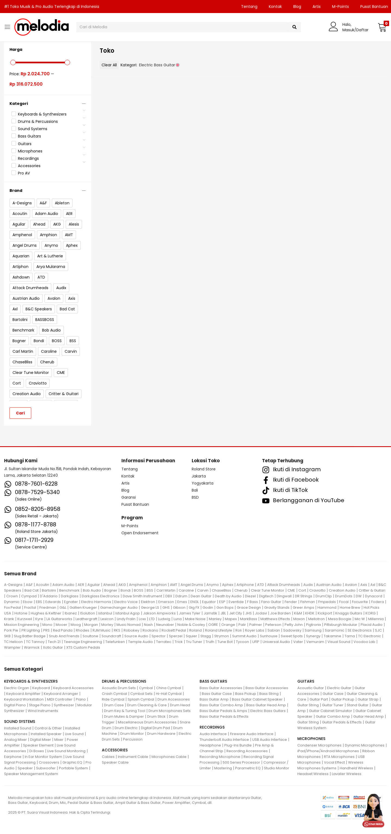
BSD (195, 497)
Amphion (159, 584)
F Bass (252, 601)
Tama (350, 636)
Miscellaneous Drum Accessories (147, 722)
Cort (302, 590)
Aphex (227, 584)
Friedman (47, 607)
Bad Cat (31, 590)
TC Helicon (13, 641)
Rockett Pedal (174, 630)
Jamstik (210, 613)
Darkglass (69, 596)
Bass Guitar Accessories (221, 688)
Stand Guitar (357, 705)
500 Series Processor (241, 762)
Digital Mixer (40, 739)
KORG (370, 613)
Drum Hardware (161, 733)
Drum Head (180, 705)
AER (81, 584)
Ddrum (181, 596)
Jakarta (199, 476)
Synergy (313, 636)
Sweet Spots (292, 636)
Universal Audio (276, 641)
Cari (20, 413)
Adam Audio (63, 584)
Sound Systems (32, 129)
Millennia (376, 618)
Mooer (61, 624)
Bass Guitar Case (217, 693)
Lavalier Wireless (346, 773)
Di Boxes (36, 751)
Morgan (91, 624)
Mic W (360, 618)
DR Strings (303, 596)
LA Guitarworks (59, 618)
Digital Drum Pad (155, 727)
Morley (107, 624)
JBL (223, 613)
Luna (178, 618)
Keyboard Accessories (73, 688)
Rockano (150, 630)
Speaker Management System (31, 773)
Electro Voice (126, 601)
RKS (117, 630)
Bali (195, 490)
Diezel (250, 596)
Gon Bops (225, 607)
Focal (344, 601)
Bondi (126, 590)
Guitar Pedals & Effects (342, 722)
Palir (242, 624)
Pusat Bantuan (135, 504)
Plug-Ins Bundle (238, 745)
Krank (9, 618)
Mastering (223, 768)
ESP (222, 601)
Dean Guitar (201, 596)
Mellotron (316, 618)
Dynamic (12, 601)
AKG (122, 584)
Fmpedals (327, 601)
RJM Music (102, 630)
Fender (291, 601)
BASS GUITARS (213, 681)
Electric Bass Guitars (268, 710)
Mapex (231, 618)
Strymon (221, 636)
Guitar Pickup (342, 699)
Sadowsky (292, 630)
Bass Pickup (245, 693)
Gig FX (194, 607)
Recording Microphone (220, 756)
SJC (378, 630)
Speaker (25, 768)
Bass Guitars (29, 136)
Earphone (12, 756)
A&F (29, 584)
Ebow (28, 601)
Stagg (205, 636)
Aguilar (93, 584)
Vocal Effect (334, 762)
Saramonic (334, 630)
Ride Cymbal (113, 699)
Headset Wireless (313, 773)
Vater (298, 641)
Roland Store (204, 469)
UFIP (255, 641)
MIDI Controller (59, 699)
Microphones (30, 151)
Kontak (275, 6)
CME (291, 590)
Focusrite (360, 601)
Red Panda (62, 630)
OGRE (213, 624)
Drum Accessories (173, 699)
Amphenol (138, 584)
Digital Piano (15, 705)
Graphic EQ (72, 762)
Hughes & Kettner (46, 613)
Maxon (299, 618)
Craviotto (317, 590)
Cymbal (146, 688)
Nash (148, 624)
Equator (209, 601)
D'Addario (49, 596)
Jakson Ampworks (159, 613)
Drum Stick (156, 716)
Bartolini (49, 590)
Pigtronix (313, 624)
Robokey (131, 630)
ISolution (87, 613)
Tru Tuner (194, 641)
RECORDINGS (212, 727)
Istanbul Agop (127, 613)
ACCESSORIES (115, 750)
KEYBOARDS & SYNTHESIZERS (31, 681)
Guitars (24, 143)
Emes (182, 601)
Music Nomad (128, 624)
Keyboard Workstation (24, 699)
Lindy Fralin (126, 618)
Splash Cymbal (141, 699)
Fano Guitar (271, 601)
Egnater (71, 601)
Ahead (109, 584)
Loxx (142, 618)
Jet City (235, 613)
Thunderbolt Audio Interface (224, 739)
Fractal (30, 607)
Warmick (32, 647)
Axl (372, 584)
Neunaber (165, 624)
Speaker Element (38, 745)
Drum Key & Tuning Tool (124, 710)
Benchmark (69, 590)
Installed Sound (17, 728)
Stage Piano (40, 705)
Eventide (236, 601)
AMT (173, 584)
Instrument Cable (133, 756)
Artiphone (245, 584)
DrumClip (324, 596)
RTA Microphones (339, 756)
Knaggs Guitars (348, 613)
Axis (363, 584)
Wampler (12, 647)
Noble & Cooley (191, 624)
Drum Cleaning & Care (147, 705)
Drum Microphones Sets (170, 710)
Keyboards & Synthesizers (42, 114)
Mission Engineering (21, 624)
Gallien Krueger (83, 607)
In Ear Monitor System (43, 756)
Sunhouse (269, 636)
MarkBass (248, 618)
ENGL (194, 601)
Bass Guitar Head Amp (266, 705)
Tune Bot (225, 641)
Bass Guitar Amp (214, 699)
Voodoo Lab (364, 641)
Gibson (179, 607)
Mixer (59, 739)
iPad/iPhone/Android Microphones (328, 751)
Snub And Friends (64, 636)
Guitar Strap (368, 699)
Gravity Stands (276, 607)
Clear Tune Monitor (267, 590)
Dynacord (373, 596)
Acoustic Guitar (310, 688)
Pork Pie (11, 630)
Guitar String (308, 705)
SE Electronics (360, 630)
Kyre (39, 618)
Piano (81, 699)
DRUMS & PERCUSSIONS (124, 681)
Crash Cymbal (114, 693)
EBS (39, 601)
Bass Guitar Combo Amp (221, 705)
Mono (47, 624)
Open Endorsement (140, 533)
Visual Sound (338, 641)
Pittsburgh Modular (340, 624)
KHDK (309, 613)
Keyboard (41, 688)
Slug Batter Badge (30, 636)
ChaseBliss (221, 590)
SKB (7, 636)
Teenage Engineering (83, 641)
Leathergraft (86, 618)
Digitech (266, 596)
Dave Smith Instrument (142, 596)
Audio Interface (213, 733)
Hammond (326, 607)
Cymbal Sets (141, 693)
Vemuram (315, 641)
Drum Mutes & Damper (124, 716)
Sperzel (175, 636)
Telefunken (115, 641)
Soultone (90, 636)
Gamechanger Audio (119, 607)
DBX (168, 596)
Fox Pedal (12, 607)
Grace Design (249, 607)
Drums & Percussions (38, 121)
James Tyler (189, 613)
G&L (62, 607)
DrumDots (343, 596)
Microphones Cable (169, 756)
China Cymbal (168, 688)
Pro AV (24, 173)
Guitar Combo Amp (333, 716)
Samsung (313, 630)
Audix (308, 584)
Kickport (325, 613)
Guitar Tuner (332, 705)
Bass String (269, 693)
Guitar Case (333, 693)
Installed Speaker (46, 733)
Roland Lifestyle (218, 630)
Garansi (128, 497)
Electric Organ (16, 688)
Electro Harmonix (96, 601)
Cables (108, 756)
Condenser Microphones (319, 745)
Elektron (148, 601)
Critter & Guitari (372, 590)
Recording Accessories (247, 751)
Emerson (166, 601)
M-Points (340, 6)
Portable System (73, 768)
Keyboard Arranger (61, 693)
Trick (179, 641)
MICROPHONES (311, 738)
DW (359, 596)
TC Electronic (369, 636)
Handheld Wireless (356, 768)
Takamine (332, 636)
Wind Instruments (43, 710)
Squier (191, 636)
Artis (317, 6)
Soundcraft (111, 636)
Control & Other (48, 728)
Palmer (255, 624)
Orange (228, 624)
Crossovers (49, 762)
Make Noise (195, 618)
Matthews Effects (275, 618)
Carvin (203, 590)
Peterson (273, 624)
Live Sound (74, 733)
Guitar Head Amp (368, 716)
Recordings (28, 158)
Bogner (110, 590)
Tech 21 (54, 641)
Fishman (307, 601)
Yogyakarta (202, 483)
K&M (298, 613)
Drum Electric (126, 727)
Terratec (163, 641)
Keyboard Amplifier (23, 693)
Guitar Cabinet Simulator (330, 710)
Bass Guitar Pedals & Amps (223, 710)
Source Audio (136, 636)
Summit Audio (244, 636)
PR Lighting (30, 630)
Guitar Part (319, 699)
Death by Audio (228, 596)
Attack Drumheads (283, 584)
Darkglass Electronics (100, 596)
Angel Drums (192, 584)
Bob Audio (92, 590)
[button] (382, 27)
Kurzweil (24, 618)
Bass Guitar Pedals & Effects (224, 716)
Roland (195, 630)
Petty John (294, 624)
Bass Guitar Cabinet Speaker (257, 699)
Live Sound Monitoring (66, 751)
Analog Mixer (15, 739)
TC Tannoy (35, 641)
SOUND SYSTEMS (19, 721)
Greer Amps (303, 607)
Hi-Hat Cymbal (169, 693)
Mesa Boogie (339, 618)
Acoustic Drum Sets (119, 688)
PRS (46, 630)
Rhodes (82, 630)
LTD (152, 618)
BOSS (138, 590)
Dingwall (284, 596)
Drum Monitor (132, 733)
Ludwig (164, 618)
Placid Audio (372, 624)
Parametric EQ (248, 768)
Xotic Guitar (53, 647)
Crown (12, 596)
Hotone (20, 613)
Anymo (212, 584)
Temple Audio (140, 641)
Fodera (377, 601)
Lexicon (106, 618)
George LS (150, 607)
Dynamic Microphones (364, 745)
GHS (166, 607)
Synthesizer (64, 705)
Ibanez (71, 613)
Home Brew (350, 607)
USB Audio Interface (269, 739)
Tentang (249, 6)
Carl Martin (165, 590)
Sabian (273, 630)
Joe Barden (280, 613)
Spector (159, 636)
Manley (215, 618)
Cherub (241, 590)
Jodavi (261, 613)
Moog (76, 624)
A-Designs (13, 584)
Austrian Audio (329, 584)
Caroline (186, 590)
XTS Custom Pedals (83, 647)
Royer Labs (254, 630)
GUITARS (305, 681)
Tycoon (242, 641)
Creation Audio (342, 590)
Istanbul (105, 613)
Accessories (29, 165)
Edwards (53, 601)
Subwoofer (46, 768)
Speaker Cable (115, 762)
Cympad (29, 596)
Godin (208, 607)
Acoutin (42, 584)
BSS (150, 590)
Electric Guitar (339, 688)
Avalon (351, 584)
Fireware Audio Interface (251, 733)
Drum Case (114, 705)
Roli (238, 630)
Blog (297, 6)
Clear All (109, 65)
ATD (260, 584)
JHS (248, 613)
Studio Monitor (276, 768)
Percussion (133, 739)
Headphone (210, 745)
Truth (210, 641)
